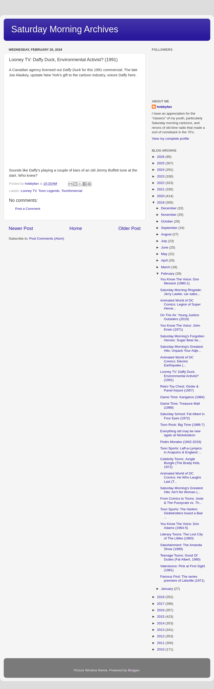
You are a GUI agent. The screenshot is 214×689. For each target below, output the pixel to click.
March (166, 267)
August (166, 234)
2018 (161, 597)
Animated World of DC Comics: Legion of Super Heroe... (180, 304)
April (165, 260)
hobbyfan (164, 107)
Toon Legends (48, 191)
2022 (161, 183)
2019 (161, 202)
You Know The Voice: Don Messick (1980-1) (179, 281)
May (164, 254)
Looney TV (29, 191)
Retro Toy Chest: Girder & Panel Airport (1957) (179, 388)
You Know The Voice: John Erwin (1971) (180, 327)
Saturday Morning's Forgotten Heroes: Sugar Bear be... (182, 338)
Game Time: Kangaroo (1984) (182, 397)
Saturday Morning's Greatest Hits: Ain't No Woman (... (181, 490)
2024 (161, 170)
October (167, 221)
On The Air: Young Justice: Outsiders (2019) (180, 317)
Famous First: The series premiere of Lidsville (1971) (182, 578)
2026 (161, 157)
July (164, 241)
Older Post (129, 228)
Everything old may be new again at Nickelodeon (180, 433)
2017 (161, 603)
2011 (161, 643)
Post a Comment (27, 209)
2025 (161, 163)
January (167, 589)
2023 (161, 176)
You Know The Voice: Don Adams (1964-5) (179, 526)
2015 (161, 616)
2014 (161, 623)
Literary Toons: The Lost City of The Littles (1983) (181, 536)
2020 (161, 196)
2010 (161, 649)
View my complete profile (170, 138)
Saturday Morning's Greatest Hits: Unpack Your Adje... (181, 348)
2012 (161, 636)
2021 (161, 189)
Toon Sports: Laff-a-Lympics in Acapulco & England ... (181, 450)
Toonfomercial (71, 191)
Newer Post (21, 228)
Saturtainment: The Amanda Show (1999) (181, 547)
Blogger (133, 670)
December (169, 208)
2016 (161, 610)
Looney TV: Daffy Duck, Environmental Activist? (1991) (179, 376)
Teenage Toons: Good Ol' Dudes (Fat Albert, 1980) (180, 557)
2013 (161, 630)
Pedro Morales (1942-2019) (180, 442)
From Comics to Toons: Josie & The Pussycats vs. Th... (182, 500)
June (165, 247)
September (169, 228)
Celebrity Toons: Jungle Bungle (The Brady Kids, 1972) (180, 463)
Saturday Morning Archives (64, 29)
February (168, 273)
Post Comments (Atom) (46, 238)
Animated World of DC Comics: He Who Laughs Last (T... (180, 477)
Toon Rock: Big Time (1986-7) (182, 425)
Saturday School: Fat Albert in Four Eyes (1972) (182, 416)
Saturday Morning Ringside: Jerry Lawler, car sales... (181, 292)
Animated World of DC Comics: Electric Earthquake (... (177, 361)
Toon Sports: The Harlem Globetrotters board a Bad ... (181, 513)
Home (75, 228)
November (169, 214)
